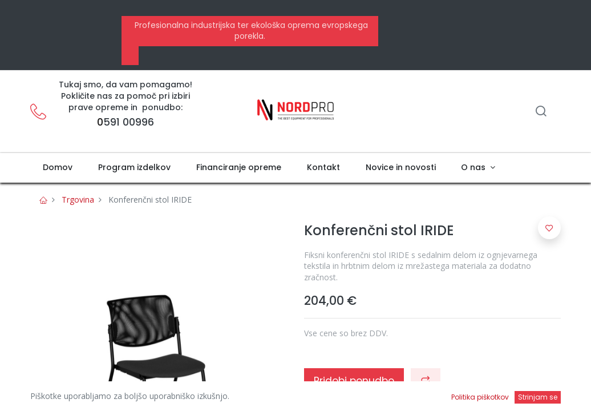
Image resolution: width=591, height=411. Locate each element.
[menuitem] (58, 168)
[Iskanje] (541, 112)
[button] (425, 380)
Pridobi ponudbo (354, 381)
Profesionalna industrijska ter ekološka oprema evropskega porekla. (250, 30)
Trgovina (78, 199)
